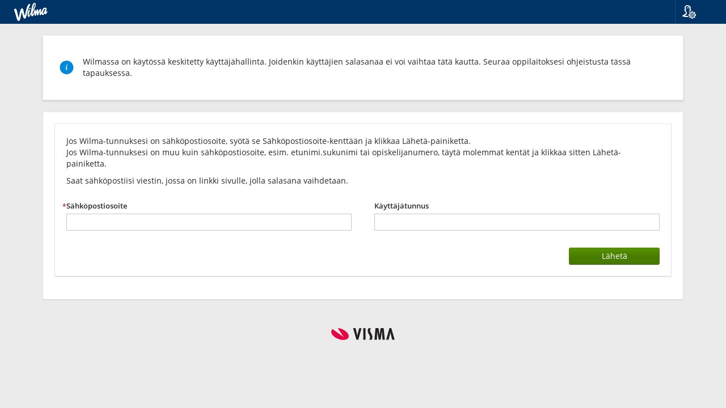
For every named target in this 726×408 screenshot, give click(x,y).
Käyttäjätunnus (401, 206)
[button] (696, 12)
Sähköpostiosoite (96, 206)
